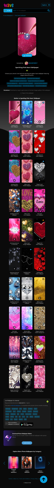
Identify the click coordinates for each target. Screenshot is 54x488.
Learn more (27, 443)
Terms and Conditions (24, 478)
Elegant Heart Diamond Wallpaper (39, 185)
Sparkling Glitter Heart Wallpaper (14, 185)
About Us (16, 478)
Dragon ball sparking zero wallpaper (36, 81)
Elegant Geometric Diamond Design (14, 390)
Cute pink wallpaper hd (12, 83)
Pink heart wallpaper (20, 15)
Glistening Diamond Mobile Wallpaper (14, 273)
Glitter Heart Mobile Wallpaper (27, 155)
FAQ (40, 478)
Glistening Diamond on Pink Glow (14, 243)
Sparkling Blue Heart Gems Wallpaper (27, 126)
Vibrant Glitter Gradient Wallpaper (27, 332)
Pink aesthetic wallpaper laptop (14, 85)
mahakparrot (31, 63)
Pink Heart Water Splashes (14, 332)
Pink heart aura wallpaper (20, 78)
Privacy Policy (34, 478)
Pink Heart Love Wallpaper (39, 214)
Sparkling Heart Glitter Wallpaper (14, 155)
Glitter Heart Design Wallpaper (27, 243)
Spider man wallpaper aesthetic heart (18, 81)
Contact (10, 478)
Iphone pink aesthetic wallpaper (26, 83)
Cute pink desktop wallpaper (41, 83)
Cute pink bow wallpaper (41, 85)
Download (27, 56)
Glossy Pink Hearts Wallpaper (40, 390)
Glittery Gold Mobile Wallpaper (40, 302)
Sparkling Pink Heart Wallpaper (14, 126)
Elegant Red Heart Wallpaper (39, 243)
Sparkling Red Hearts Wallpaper (40, 273)
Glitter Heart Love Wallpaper (27, 214)
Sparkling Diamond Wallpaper (14, 214)
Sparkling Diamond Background (14, 302)
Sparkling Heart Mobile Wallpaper (40, 361)
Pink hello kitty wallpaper (28, 85)
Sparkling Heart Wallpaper (27, 273)
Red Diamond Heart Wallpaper (39, 155)
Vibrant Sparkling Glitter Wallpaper (14, 361)
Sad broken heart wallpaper (33, 78)
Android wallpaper (15, 405)
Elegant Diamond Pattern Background (39, 332)
